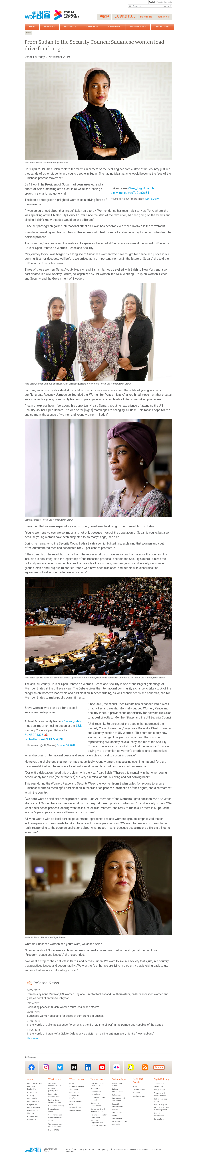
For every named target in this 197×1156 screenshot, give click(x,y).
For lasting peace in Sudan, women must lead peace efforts (63, 1007)
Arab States (73, 1093)
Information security (119, 1149)
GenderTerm (159, 1119)
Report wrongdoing (100, 1149)
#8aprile (149, 188)
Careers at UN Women (139, 1149)
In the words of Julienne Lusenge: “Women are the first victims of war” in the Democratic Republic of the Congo (95, 1024)
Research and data (98, 1126)
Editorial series (139, 1090)
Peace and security (56, 1106)
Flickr (116, 1067)
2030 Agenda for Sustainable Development (97, 1086)
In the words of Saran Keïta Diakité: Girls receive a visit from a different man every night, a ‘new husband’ (90, 1033)
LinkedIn (88, 1067)
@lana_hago (135, 188)
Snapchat (131, 1067)
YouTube (102, 1067)
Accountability (33, 1102)
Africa (71, 1083)
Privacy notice (84, 1149)
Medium (74, 1067)
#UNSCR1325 (34, 735)
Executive (104, 17)
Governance (32, 1093)
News (135, 1086)
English (152, 2)
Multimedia (158, 1087)
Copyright (48, 1149)
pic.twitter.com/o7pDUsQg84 (130, 193)
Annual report (159, 1090)
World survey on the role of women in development (161, 1107)
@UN (79, 726)
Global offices (75, 1108)
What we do (49, 27)
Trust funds (146, 17)
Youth (50, 1121)
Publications (159, 1083)
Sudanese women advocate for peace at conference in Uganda (65, 1015)
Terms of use (70, 1149)
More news (32, 1038)
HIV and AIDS (53, 1130)
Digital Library (162, 27)
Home (28, 33)
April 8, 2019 (152, 198)
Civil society (116, 1095)
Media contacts (139, 1096)
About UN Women (34, 1083)
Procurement (32, 1117)
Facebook (31, 1067)
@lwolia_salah (71, 721)
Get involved (163, 17)
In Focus (136, 1093)
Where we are (70, 27)
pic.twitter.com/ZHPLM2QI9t (44, 739)
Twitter (60, 1067)
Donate (159, 1067)
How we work (92, 27)
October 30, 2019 (66, 745)
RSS (145, 1067)
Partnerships (114, 27)
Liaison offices (75, 1111)
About (32, 27)
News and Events (138, 27)
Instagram (46, 1067)
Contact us (31, 1120)
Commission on (124, 17)
